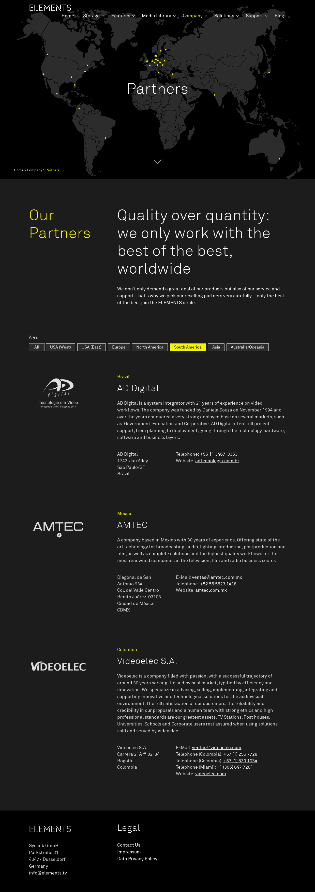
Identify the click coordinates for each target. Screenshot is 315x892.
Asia (216, 347)
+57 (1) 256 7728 (240, 754)
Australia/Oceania (247, 347)
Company (193, 16)
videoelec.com (210, 774)
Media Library (156, 16)
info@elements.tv (48, 873)
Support (254, 16)
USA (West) (60, 347)
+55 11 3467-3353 (218, 454)
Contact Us (128, 845)
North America (149, 347)
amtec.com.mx (211, 590)
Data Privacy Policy (137, 859)
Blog (279, 16)
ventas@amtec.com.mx (217, 577)
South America (188, 347)
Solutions (224, 16)
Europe (119, 347)
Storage (91, 16)
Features (120, 16)
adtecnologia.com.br (217, 461)
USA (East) (91, 347)
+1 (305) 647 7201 (235, 767)
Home (68, 16)
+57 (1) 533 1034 (240, 761)
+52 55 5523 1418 (218, 584)
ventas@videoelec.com (216, 748)
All (36, 347)
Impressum (129, 852)
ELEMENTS (50, 8)
